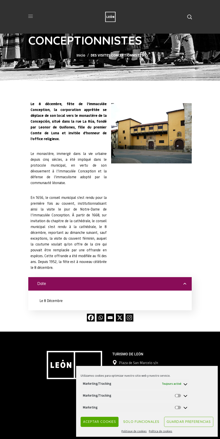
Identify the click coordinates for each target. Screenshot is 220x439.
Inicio (81, 55)
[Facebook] (90, 317)
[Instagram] (129, 317)
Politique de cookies (134, 431)
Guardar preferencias (189, 421)
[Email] (110, 317)
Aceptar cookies (99, 421)
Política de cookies (160, 431)
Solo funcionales (141, 421)
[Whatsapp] (100, 317)
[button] (189, 17)
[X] (119, 317)
